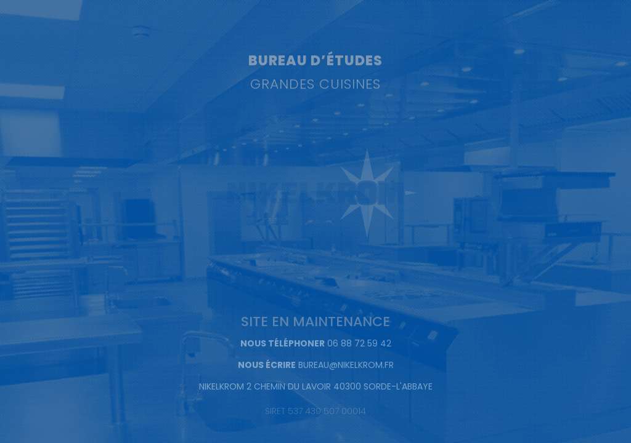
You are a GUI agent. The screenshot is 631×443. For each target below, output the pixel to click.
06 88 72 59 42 (359, 344)
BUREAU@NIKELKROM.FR (346, 365)
